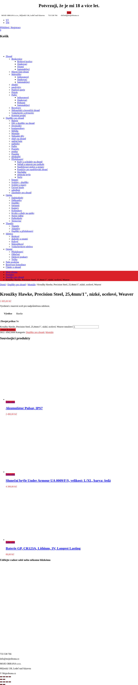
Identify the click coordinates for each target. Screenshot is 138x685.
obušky (14, 84)
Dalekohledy (17, 198)
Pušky (14, 95)
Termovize (16, 221)
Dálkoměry (16, 200)
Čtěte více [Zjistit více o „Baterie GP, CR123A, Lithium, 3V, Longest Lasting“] (10, 542)
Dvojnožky (16, 126)
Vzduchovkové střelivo (22, 246)
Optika (9, 195)
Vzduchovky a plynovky (22, 113)
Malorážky (16, 74)
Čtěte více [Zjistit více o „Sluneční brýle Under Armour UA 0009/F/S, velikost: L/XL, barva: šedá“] (10, 474)
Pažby (14, 146)
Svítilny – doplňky (19, 182)
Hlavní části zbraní (20, 72)
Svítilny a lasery (18, 185)
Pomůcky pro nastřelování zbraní (32, 169)
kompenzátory (18, 128)
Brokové (15, 236)
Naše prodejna (12, 262)
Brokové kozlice (24, 61)
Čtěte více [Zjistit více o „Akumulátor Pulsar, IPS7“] (10, 402)
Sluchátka (21, 172)
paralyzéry (16, 87)
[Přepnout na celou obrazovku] (4, 681)
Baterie (14, 120)
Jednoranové (23, 77)
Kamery (15, 208)
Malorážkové (17, 244)
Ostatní (20, 66)
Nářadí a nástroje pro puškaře (30, 164)
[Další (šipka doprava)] (4, 684)
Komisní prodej (18, 115)
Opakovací (22, 64)
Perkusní (21, 102)
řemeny (14, 180)
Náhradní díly (17, 136)
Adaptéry (15, 228)
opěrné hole (16, 141)
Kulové (14, 241)
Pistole (14, 92)
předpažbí (15, 156)
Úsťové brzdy (17, 187)
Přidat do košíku (8, 330)
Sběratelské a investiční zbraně (25, 110)
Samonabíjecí (23, 69)
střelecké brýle (24, 174)
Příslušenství (17, 159)
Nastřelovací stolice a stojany (30, 167)
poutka (14, 151)
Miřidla (14, 131)
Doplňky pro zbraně (15, 118)
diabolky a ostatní (19, 239)
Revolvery (16, 108)
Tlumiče (9, 223)
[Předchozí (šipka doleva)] (1, 684)
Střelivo (9, 234)
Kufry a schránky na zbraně (30, 162)
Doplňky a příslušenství (22, 231)
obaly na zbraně (18, 138)
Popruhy (15, 149)
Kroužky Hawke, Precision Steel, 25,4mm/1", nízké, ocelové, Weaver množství (36, 327)
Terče (19, 177)
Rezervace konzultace (16, 264)
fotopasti (15, 205)
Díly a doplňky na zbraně (23, 123)
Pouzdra (15, 154)
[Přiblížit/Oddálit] (1, 681)
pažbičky (15, 144)
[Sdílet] (7, 681)
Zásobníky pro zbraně (21, 192)
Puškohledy (16, 218)
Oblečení (15, 254)
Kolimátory (16, 210)
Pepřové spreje (18, 90)
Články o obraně (13, 267)
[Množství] (86, 326)
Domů (3, 284)
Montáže (15, 133)
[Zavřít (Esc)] (10, 681)
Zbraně (9, 56)
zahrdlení (15, 190)
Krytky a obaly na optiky (22, 213)
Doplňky (15, 203)
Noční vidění (17, 216)
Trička (14, 259)
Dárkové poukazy (19, 257)
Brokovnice (16, 59)
